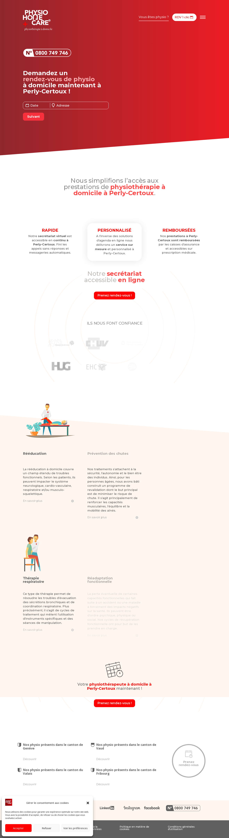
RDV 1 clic (182, 17)
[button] (88, 803)
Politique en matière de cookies (134, 828)
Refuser (46, 828)
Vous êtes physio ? (154, 17)
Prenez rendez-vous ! (114, 295)
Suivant (33, 117)
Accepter (18, 828)
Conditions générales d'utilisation (181, 828)
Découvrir (29, 759)
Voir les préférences (75, 828)
